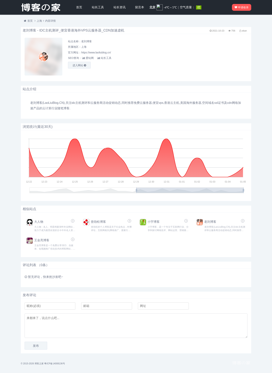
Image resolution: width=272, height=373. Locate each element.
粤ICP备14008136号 (54, 363)
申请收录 (241, 7)
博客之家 (39, 363)
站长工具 (98, 7)
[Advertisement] (211, 57)
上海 (39, 20)
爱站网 (88, 57)
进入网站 (79, 65)
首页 (79, 7)
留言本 (139, 7)
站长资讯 (120, 7)
